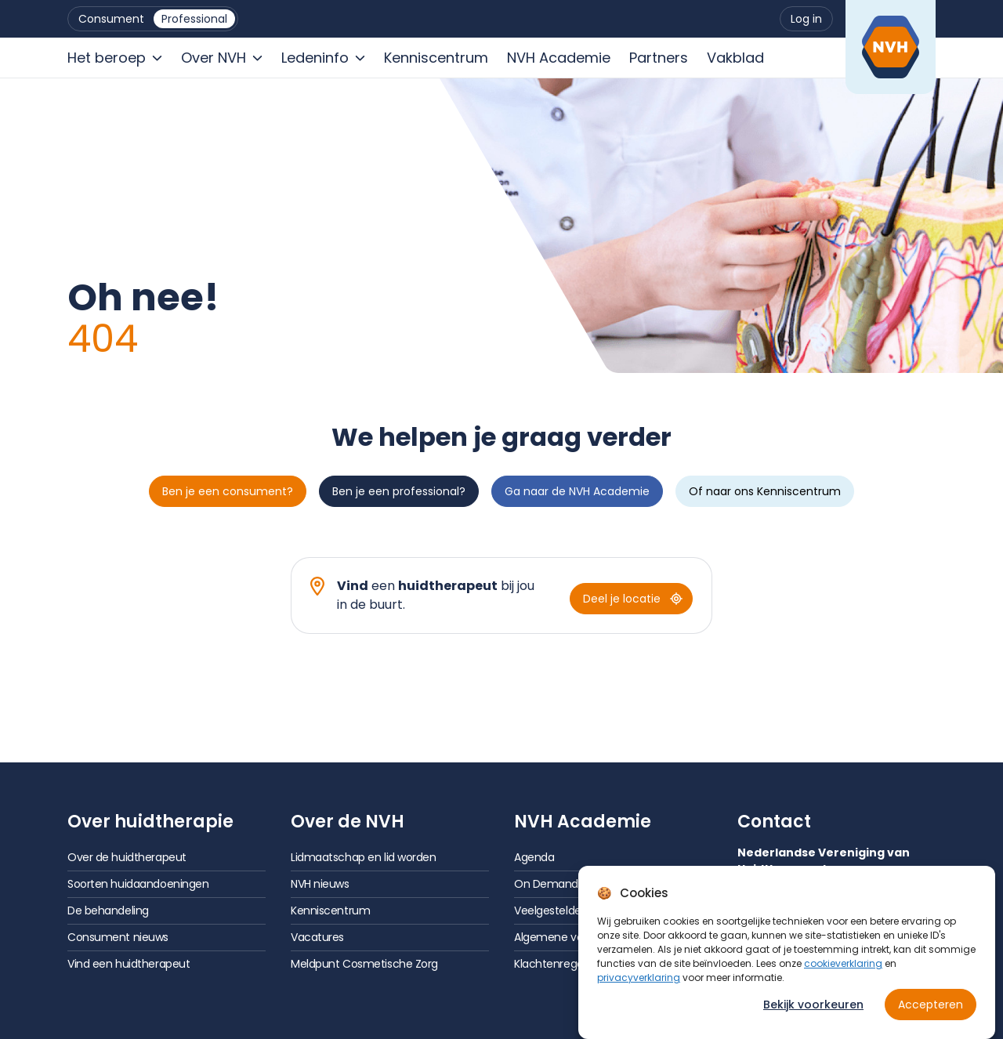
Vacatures (317, 937)
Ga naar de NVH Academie (577, 491)
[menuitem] (111, 18)
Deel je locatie (633, 598)
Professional (194, 19)
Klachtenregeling (557, 964)
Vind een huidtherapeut (128, 964)
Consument (111, 19)
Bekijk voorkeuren (813, 1017)
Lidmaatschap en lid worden (363, 857)
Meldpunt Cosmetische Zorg (364, 964)
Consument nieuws (117, 937)
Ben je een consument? (227, 491)
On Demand (546, 884)
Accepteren (930, 1017)
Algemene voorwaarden (576, 937)
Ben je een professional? (398, 491)
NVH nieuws (320, 884)
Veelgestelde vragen (567, 910)
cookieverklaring (843, 976)
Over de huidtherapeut (126, 857)
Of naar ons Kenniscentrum (765, 491)
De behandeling (108, 910)
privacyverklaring (638, 990)
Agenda (534, 857)
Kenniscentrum (330, 910)
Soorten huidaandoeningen (137, 884)
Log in (806, 19)
